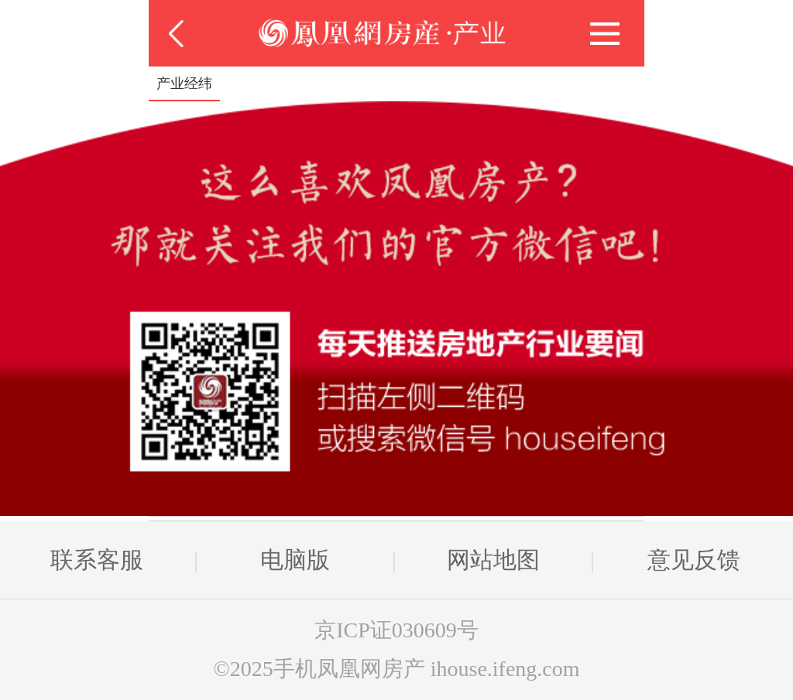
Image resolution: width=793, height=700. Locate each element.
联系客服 (96, 559)
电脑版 (295, 559)
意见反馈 (693, 559)
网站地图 (493, 559)
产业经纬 (184, 83)
